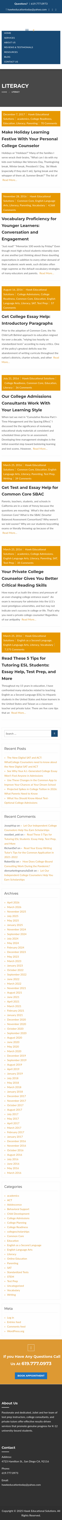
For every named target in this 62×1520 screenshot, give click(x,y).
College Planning (16, 1222)
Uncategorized (15, 1285)
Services (9, 38)
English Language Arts (16, 558)
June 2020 (13, 1042)
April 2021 (13, 1001)
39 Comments (23, 478)
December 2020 (16, 1019)
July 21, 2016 (11, 378)
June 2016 (13, 1163)
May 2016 (13, 1168)
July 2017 (12, 1114)
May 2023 (13, 956)
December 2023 (16, 951)
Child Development (18, 1213)
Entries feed (14, 1322)
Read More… (9, 179)
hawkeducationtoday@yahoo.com (27, 9)
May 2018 (13, 1082)
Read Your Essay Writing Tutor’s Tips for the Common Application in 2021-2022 (29, 852)
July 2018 (12, 1078)
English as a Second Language (34, 640)
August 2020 (14, 1037)
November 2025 (16, 911)
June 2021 (13, 996)
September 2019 (16, 1060)
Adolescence (14, 1204)
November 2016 (16, 1145)
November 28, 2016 (15, 196)
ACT (9, 1200)
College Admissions (28, 294)
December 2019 (16, 1055)
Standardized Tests (18, 1272)
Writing (7, 478)
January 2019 (15, 1073)
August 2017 (14, 1109)
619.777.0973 (39, 3)
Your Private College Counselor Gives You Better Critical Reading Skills (30, 578)
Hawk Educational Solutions (38, 378)
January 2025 (15, 924)
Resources (11, 52)
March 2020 (14, 1051)
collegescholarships (18, 1231)
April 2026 (13, 902)
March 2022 (14, 983)
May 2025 (13, 920)
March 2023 (14, 961)
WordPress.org (15, 1331)
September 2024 (16, 934)
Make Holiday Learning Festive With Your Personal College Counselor (30, 139)
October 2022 (15, 969)
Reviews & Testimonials (18, 47)
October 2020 (15, 1028)
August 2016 (14, 1154)
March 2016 (14, 1172)
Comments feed (16, 1326)
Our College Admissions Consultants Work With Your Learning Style (26, 403)
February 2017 (15, 1132)
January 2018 (15, 1091)
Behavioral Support (18, 1209)
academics (23, 118)
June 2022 (13, 979)
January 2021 (15, 1015)
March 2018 (14, 1087)
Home (7, 33)
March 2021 (14, 1006)
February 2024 (15, 947)
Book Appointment (31, 1375)
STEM (10, 1276)
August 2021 (14, 992)
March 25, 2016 (12, 465)
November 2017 (16, 1100)
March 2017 (14, 1127)
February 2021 (15, 1010)
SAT (33, 303)
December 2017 (16, 1096)
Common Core (25, 200)
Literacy (20, 123)
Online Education (17, 1258)
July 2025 (12, 915)
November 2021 (16, 988)
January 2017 (15, 1136)
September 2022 (16, 974)
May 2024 (13, 942)
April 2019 (13, 1069)
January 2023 (15, 965)
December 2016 (16, 1141)
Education (9, 123)
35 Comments (25, 562)
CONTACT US (11, 61)
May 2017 (13, 1118)
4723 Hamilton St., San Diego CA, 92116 (25, 1461)
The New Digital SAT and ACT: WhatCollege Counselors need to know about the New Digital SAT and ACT (30, 762)
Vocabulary (38, 205)
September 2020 (16, 1033)
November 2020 (16, 1023)
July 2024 (12, 938)
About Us (10, 42)
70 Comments (49, 123)
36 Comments (24, 387)
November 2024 (16, 929)
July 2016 (12, 1159)
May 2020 (13, 1046)
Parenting (32, 123)
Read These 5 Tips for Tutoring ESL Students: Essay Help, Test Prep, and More (30, 839)
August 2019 (14, 1064)
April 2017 (13, 1123)
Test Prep (42, 303)
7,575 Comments (14, 649)
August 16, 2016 (13, 289)
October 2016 (15, 1150)
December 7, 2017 (14, 114)
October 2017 (15, 1105)
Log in (10, 1317)
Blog (7, 57)
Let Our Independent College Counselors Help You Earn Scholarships (28, 875)
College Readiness (41, 118)
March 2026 (14, 907)
